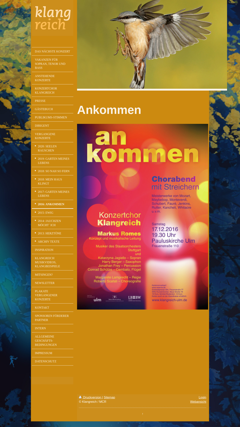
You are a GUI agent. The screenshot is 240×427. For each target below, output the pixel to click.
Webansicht (198, 401)
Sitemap (109, 397)
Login (202, 397)
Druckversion (90, 397)
